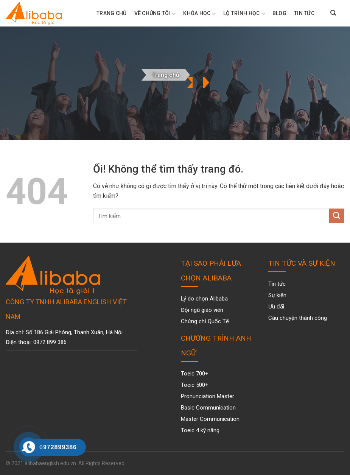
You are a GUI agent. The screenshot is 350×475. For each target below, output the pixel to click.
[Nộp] (336, 216)
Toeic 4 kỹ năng (200, 430)
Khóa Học (199, 13)
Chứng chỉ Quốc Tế (205, 321)
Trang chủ (165, 75)
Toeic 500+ (194, 385)
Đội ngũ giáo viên (202, 310)
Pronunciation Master (207, 396)
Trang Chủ (111, 13)
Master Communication (210, 419)
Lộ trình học (244, 13)
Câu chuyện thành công (297, 318)
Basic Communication (208, 407)
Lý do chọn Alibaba (204, 298)
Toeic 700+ (194, 373)
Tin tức (304, 13)
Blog (279, 13)
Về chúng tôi (155, 13)
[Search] (333, 13)
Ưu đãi (276, 306)
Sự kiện (277, 295)
